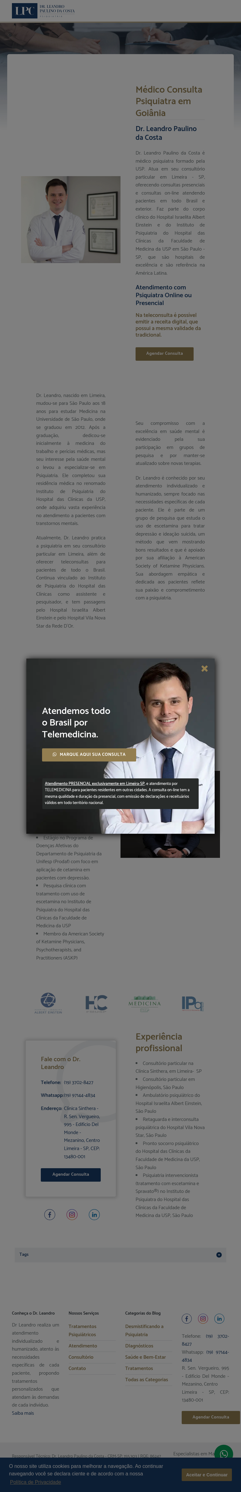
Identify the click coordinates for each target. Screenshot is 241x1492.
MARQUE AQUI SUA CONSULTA (89, 754)
